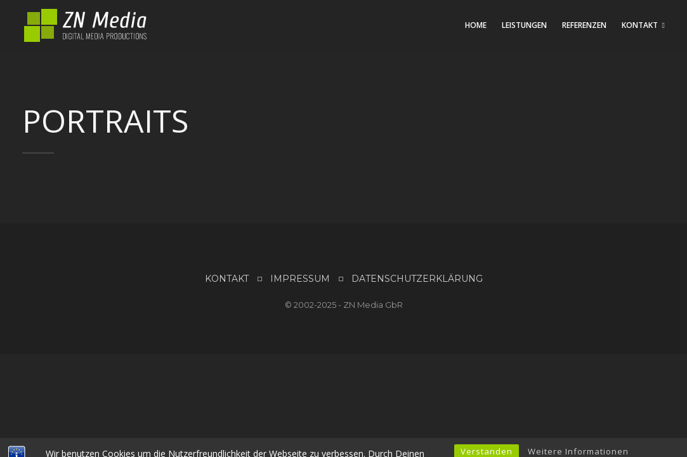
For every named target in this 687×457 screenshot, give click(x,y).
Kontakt (640, 25)
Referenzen (584, 25)
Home (476, 25)
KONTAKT (227, 278)
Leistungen (524, 25)
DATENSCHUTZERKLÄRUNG (417, 278)
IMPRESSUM (300, 278)
